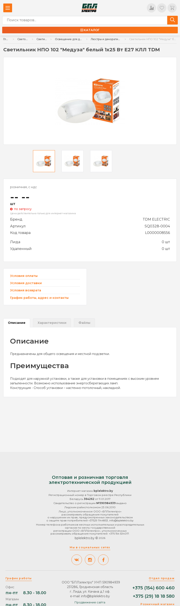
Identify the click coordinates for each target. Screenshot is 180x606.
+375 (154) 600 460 (153, 587)
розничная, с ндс (23, 187)
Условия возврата (25, 290)
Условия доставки (26, 283)
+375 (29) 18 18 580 (154, 596)
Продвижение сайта (90, 602)
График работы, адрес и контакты (39, 297)
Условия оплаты (24, 276)
